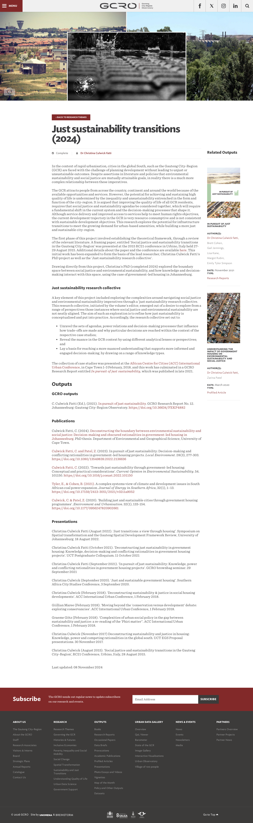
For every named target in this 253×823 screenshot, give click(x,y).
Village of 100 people (147, 766)
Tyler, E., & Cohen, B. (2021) (73, 484)
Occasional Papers (104, 739)
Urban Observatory (146, 761)
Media (179, 745)
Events (179, 734)
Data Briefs (100, 745)
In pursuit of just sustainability (122, 403)
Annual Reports (21, 766)
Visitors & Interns (22, 750)
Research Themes (64, 729)
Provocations (101, 750)
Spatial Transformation (67, 764)
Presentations (102, 766)
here (183, 250)
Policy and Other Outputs (108, 788)
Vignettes (99, 777)
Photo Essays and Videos (108, 772)
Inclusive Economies (65, 745)
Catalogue (19, 772)
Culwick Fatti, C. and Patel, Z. (74, 451)
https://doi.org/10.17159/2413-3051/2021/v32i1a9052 (93, 492)
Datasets (99, 793)
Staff (16, 739)
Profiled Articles (103, 761)
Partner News (224, 739)
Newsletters (183, 739)
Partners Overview (227, 729)
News (179, 729)
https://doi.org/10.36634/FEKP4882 (157, 407)
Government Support (66, 789)
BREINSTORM (64, 815)
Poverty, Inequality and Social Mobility (70, 752)
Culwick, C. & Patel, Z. (68, 500)
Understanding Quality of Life (70, 778)
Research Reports (104, 734)
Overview (140, 729)
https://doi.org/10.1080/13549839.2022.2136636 (89, 459)
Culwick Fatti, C (64, 467)
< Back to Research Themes (71, 117)
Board (16, 755)
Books (97, 729)
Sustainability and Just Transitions (66, 772)
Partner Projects (225, 734)
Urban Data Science (65, 784)
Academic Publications (107, 755)
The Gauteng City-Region (27, 729)
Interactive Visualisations (149, 755)
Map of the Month (104, 782)
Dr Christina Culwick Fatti (95, 153)
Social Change (62, 759)
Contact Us (19, 777)
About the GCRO (22, 734)
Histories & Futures (65, 739)
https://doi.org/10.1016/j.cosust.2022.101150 (98, 475)
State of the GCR (144, 745)
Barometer (141, 739)
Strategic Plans (21, 761)
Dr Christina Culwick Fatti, (223, 237)
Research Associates (25, 745)
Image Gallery (143, 750)
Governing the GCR (64, 734)
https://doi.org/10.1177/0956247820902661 (85, 508)
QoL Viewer (141, 734)
